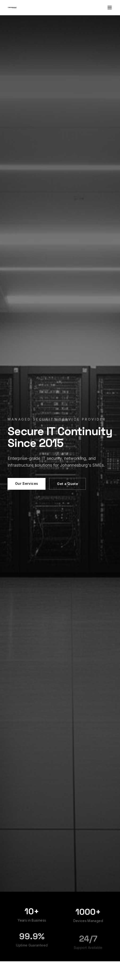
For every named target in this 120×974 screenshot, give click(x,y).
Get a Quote (67, 484)
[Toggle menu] (109, 7)
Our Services (26, 483)
